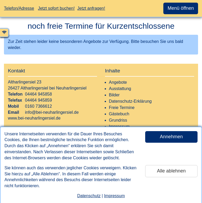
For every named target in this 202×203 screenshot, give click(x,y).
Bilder (114, 95)
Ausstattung (120, 88)
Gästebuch (119, 114)
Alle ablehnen (171, 171)
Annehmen (171, 136)
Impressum (114, 196)
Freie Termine (122, 107)
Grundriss (118, 120)
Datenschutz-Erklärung (130, 101)
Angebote (118, 82)
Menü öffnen (181, 8)
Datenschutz (88, 196)
